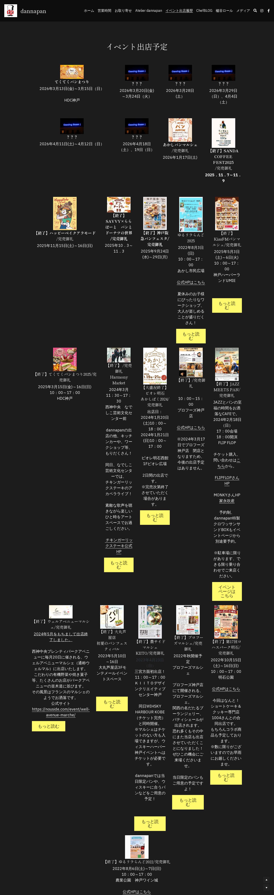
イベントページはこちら (223, 547)
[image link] (83, 72)
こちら (229, 436)
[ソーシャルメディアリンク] (261, 10)
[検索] (255, 10)
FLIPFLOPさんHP (223, 454)
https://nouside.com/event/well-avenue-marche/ (50, 713)
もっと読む (174, 316)
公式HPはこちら (180, 270)
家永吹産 (223, 471)
